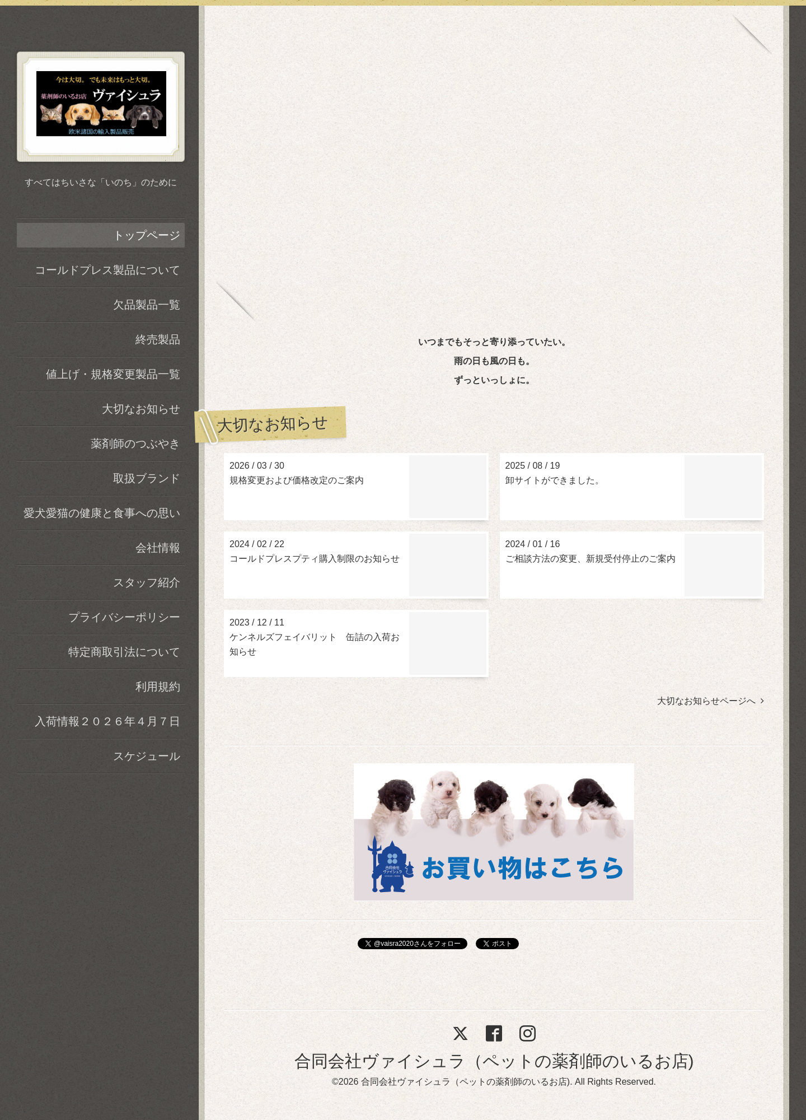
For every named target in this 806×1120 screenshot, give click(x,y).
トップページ (146, 235)
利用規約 (157, 686)
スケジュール (146, 756)
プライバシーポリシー (124, 617)
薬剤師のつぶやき (135, 443)
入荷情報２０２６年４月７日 (107, 721)
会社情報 (157, 548)
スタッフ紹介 (146, 582)
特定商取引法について (124, 652)
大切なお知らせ (141, 409)
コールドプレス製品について (107, 270)
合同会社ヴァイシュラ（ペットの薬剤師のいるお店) (494, 1061)
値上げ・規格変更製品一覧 (113, 374)
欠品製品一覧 (146, 304)
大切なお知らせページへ (710, 701)
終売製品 (157, 339)
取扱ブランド (146, 478)
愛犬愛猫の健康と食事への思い (102, 513)
